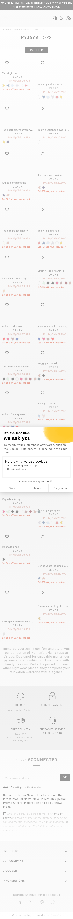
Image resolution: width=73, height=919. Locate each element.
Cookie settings (16, 469)
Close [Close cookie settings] (12, 488)
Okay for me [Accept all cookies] (61, 488)
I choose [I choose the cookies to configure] (36, 488)
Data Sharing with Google (22, 465)
